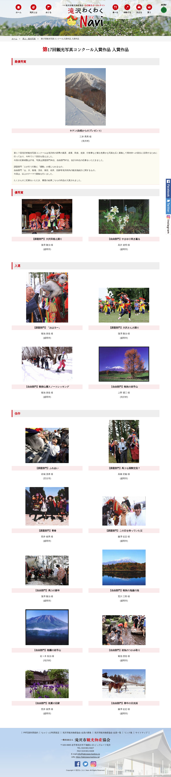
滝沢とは (33, 12)
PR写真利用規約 (30, 732)
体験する (127, 12)
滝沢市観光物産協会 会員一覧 (107, 732)
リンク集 (128, 732)
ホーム (18, 12)
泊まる (139, 12)
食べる (115, 12)
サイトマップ (141, 732)
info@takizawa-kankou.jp (88, 754)
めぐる (48, 12)
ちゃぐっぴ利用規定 (50, 732)
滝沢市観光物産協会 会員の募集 (76, 732)
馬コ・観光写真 (29, 39)
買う (149, 12)
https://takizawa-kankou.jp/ (88, 757)
